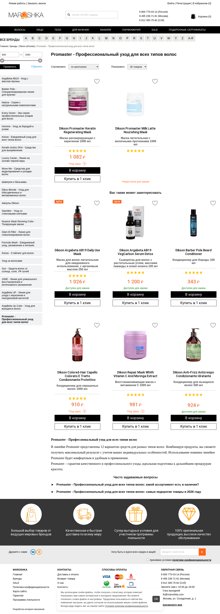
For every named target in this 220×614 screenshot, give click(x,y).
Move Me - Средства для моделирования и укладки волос (17, 171)
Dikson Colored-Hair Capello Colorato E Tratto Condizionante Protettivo (77, 376)
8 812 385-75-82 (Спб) (151, 20)
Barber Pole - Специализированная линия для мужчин (18, 92)
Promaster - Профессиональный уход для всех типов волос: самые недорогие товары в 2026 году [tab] (128, 491)
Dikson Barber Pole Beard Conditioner (193, 252)
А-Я (190, 38)
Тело (58, 29)
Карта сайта (20, 591)
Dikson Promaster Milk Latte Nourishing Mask (135, 130)
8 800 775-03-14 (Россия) (153, 11)
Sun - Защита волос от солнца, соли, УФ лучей (15, 270)
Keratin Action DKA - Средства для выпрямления (19, 149)
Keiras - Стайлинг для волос (18, 253)
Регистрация (183, 3)
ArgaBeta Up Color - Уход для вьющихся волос (18, 307)
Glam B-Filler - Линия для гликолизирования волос (16, 233)
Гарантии (18, 595)
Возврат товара (66, 578)
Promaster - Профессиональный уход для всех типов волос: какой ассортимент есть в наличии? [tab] (127, 484)
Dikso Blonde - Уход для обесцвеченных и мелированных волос (15, 192)
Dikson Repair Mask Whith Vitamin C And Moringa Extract (135, 374)
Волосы (19, 29)
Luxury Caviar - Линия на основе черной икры (16, 159)
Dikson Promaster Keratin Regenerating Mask (77, 130)
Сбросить (36, 66)
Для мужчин (80, 29)
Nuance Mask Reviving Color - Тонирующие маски (18, 223)
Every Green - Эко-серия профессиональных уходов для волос (17, 116)
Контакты (62, 587)
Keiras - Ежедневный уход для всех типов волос (19, 138)
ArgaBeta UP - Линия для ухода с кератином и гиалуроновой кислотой (16, 295)
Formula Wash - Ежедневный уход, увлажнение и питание (18, 244)
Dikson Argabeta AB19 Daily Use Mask (77, 252)
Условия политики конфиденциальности (126, 606)
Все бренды (10, 40)
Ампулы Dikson (10, 203)
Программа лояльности (26, 599)
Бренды (17, 578)
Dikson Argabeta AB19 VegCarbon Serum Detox (135, 252)
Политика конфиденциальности (31, 587)
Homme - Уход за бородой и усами (18, 128)
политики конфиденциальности (191, 560)
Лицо (39, 29)
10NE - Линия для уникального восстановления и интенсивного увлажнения (19, 282)
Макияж (105, 29)
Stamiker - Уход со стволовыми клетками (14, 212)
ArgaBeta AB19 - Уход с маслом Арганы (15, 80)
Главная (17, 574)
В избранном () (202, 3)
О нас (60, 582)
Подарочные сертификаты (187, 29)
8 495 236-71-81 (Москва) (153, 16)
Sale (155, 29)
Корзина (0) (204, 16)
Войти (170, 3)
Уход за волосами (12, 260)
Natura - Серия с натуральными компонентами (19, 104)
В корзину (77, 170)
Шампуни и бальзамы (14, 182)
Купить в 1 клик (77, 179)
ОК (156, 598)
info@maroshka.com (172, 594)
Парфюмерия (131, 29)
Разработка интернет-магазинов (28, 609)
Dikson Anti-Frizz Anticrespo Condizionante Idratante (193, 374)
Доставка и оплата (68, 574)
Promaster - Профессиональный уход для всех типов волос (17, 319)
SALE (16, 582)
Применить (10, 66)
